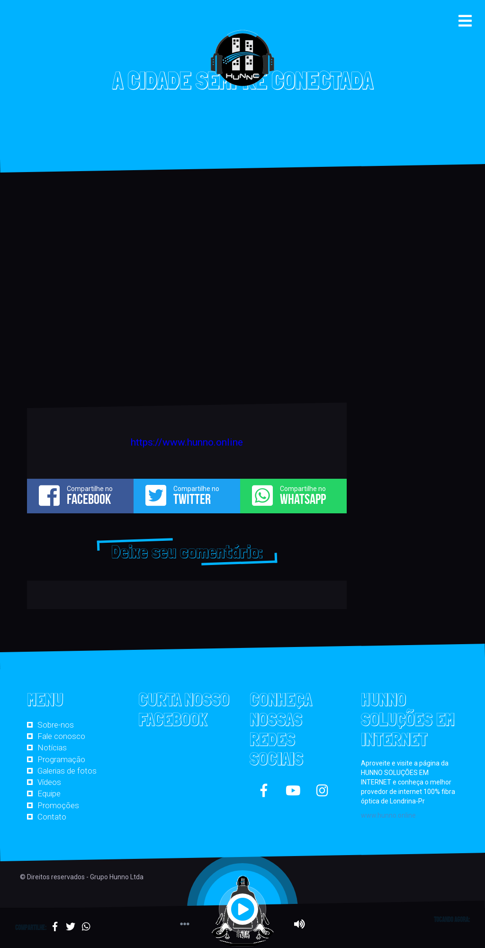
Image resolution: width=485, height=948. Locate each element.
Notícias (52, 747)
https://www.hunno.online (187, 442)
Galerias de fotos (67, 770)
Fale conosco (61, 736)
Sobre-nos (55, 724)
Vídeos (49, 782)
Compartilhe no (80, 495)
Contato (51, 816)
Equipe (49, 793)
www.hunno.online (388, 815)
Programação (61, 759)
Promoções (58, 805)
